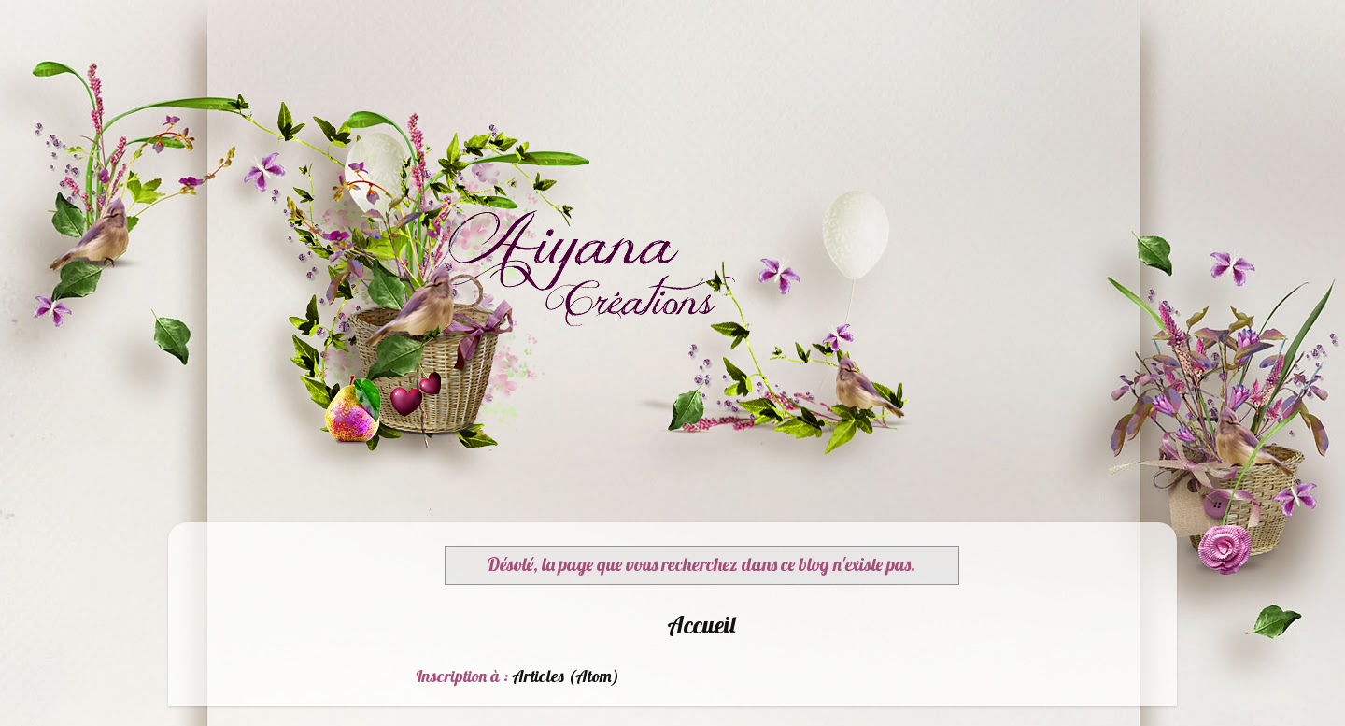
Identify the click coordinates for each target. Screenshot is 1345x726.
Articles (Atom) (565, 676)
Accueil (701, 624)
